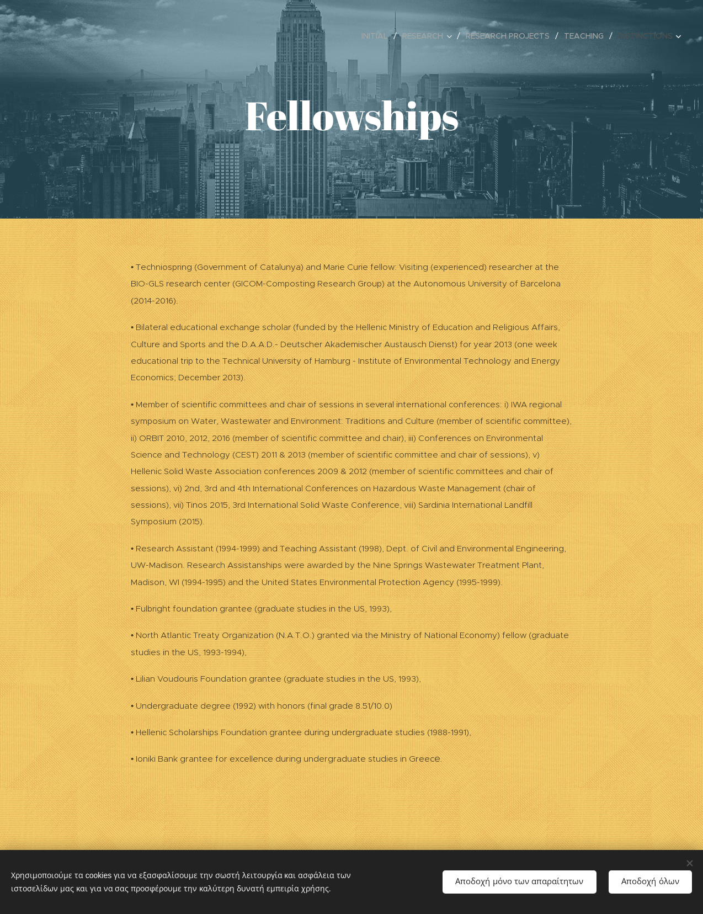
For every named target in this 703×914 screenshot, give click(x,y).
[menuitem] (378, 36)
